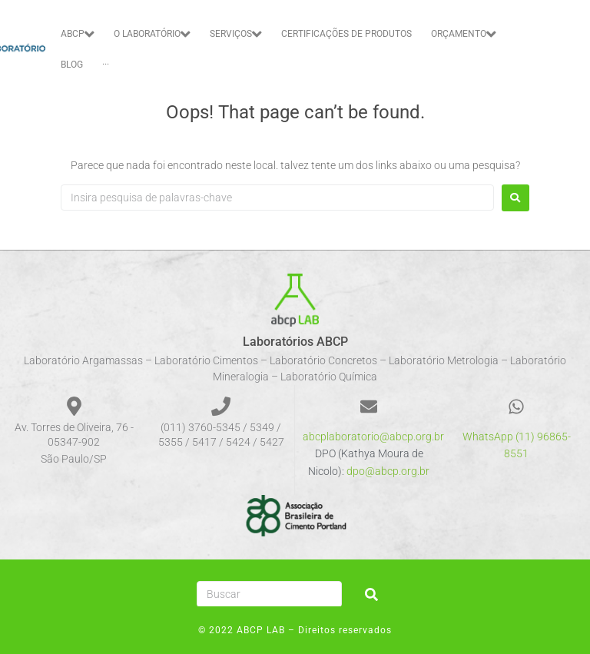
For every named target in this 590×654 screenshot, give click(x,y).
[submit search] (371, 594)
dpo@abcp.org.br (387, 471)
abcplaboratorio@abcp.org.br (373, 436)
